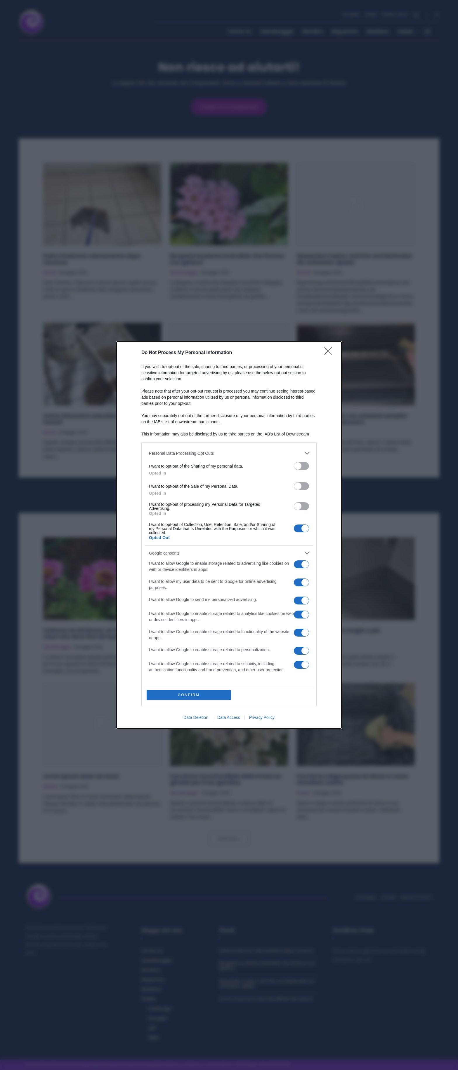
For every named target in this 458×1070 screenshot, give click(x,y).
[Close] (330, 352)
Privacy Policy (262, 717)
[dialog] (229, 535)
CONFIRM (189, 695)
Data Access (228, 717)
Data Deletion (195, 717)
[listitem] (229, 453)
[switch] (301, 466)
